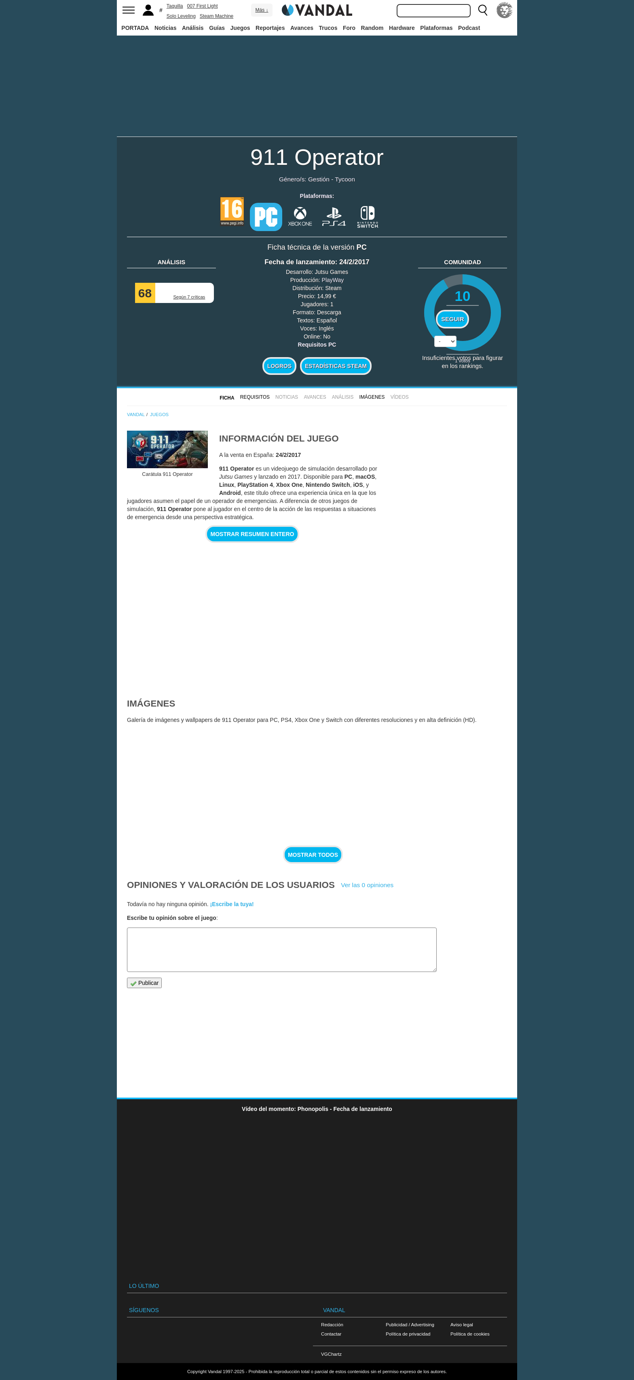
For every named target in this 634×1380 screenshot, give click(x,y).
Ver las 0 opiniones (367, 884)
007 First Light (202, 6)
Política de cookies (470, 1333)
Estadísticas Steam (336, 366)
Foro (349, 28)
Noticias (165, 28)
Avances (301, 28)
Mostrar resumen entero (252, 534)
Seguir (452, 319)
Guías (217, 28)
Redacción (332, 1324)
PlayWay (333, 280)
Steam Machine (216, 16)
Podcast (469, 28)
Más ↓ (261, 10)
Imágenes (372, 397)
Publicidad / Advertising (410, 1324)
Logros (279, 366)
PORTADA (135, 28)
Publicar (144, 983)
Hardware (402, 28)
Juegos (240, 28)
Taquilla (175, 6)
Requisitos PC (317, 344)
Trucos (328, 28)
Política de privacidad (408, 1333)
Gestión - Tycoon (331, 179)
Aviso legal (461, 1324)
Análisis (193, 28)
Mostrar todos (313, 855)
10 (462, 296)
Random (372, 28)
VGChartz (331, 1354)
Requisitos (255, 397)
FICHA (227, 398)
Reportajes (270, 28)
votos (462, 360)
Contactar (331, 1333)
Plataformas (436, 28)
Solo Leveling (181, 16)
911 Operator (317, 157)
